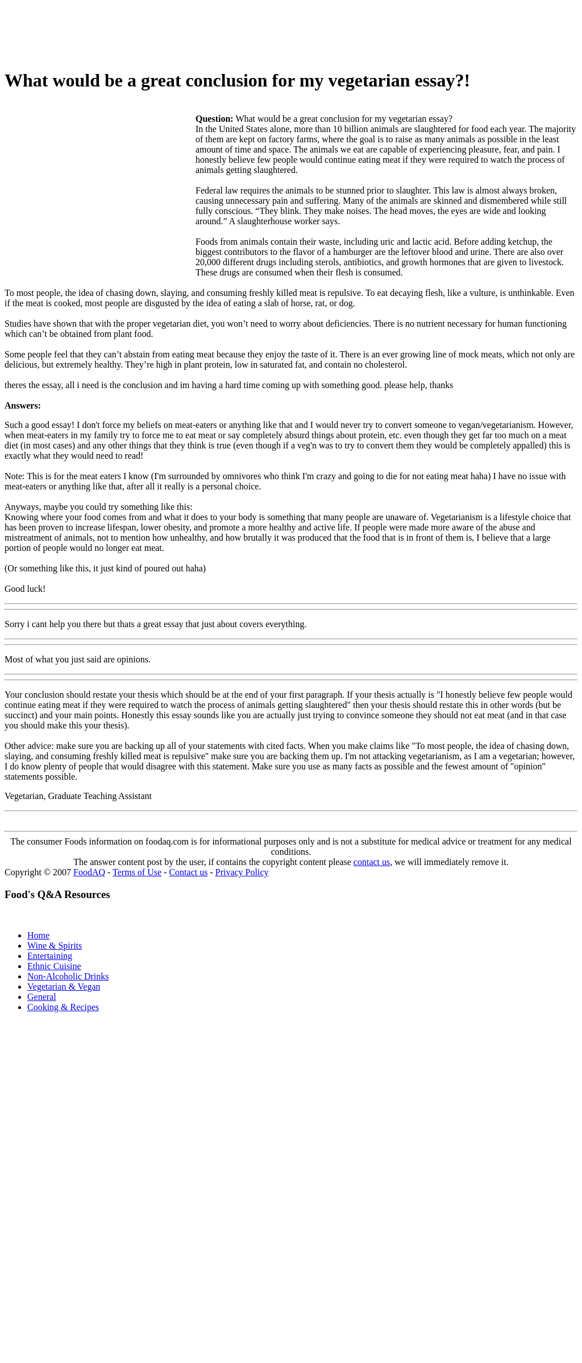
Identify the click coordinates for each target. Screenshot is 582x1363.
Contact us (188, 872)
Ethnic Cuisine (54, 966)
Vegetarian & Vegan (64, 986)
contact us (372, 862)
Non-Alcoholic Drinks (68, 976)
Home (38, 935)
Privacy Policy (242, 872)
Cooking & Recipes (63, 1007)
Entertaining (49, 956)
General (41, 997)
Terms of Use (137, 872)
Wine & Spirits (54, 945)
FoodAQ (89, 872)
